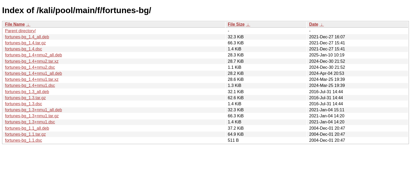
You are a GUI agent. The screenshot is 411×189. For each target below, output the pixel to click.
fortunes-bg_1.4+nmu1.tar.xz (31, 79)
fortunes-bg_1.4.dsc (23, 49)
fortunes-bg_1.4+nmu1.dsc (30, 85)
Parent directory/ (20, 31)
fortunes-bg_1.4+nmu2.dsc (30, 67)
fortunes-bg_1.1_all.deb (27, 128)
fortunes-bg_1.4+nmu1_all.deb (33, 73)
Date (313, 24)
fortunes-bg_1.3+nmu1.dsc (30, 122)
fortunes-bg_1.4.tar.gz (25, 43)
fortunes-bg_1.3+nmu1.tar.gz (32, 116)
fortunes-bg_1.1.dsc (23, 140)
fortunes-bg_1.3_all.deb (27, 92)
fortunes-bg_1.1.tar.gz (25, 134)
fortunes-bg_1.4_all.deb (27, 37)
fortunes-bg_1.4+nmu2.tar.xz (31, 61)
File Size (236, 24)
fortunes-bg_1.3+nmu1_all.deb (33, 110)
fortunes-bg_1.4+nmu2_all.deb (33, 55)
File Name (15, 24)
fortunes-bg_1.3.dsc (23, 104)
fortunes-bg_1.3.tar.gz (25, 98)
